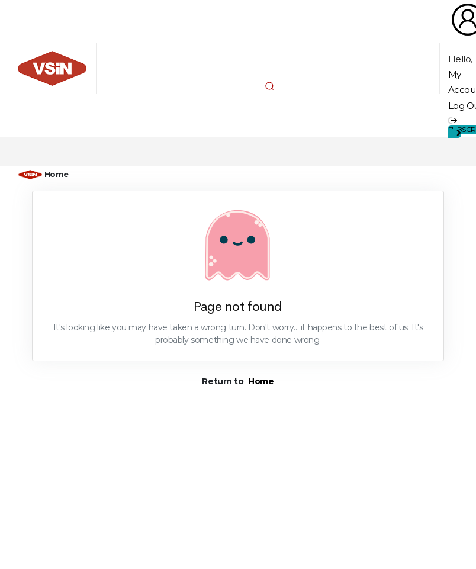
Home (56, 174)
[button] (269, 86)
